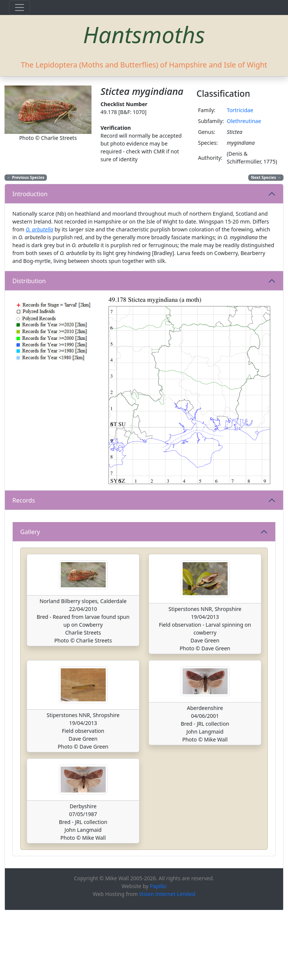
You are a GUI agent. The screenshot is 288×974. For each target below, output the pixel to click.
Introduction (30, 194)
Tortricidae (240, 110)
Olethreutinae (244, 121)
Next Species (266, 177)
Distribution (29, 281)
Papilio (158, 949)
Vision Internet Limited (167, 957)
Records (23, 500)
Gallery (30, 595)
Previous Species (26, 177)
